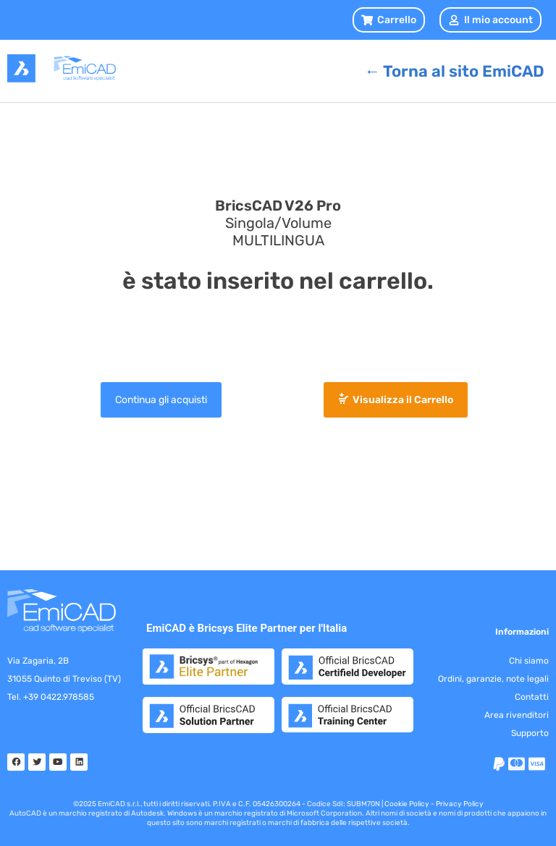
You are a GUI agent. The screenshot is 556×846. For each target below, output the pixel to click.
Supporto (530, 733)
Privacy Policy (460, 804)
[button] (389, 20)
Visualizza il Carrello (403, 400)
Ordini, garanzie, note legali (493, 679)
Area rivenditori (516, 715)
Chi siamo (529, 661)
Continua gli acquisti (161, 400)
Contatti (532, 697)
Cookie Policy (406, 804)
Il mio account (490, 20)
